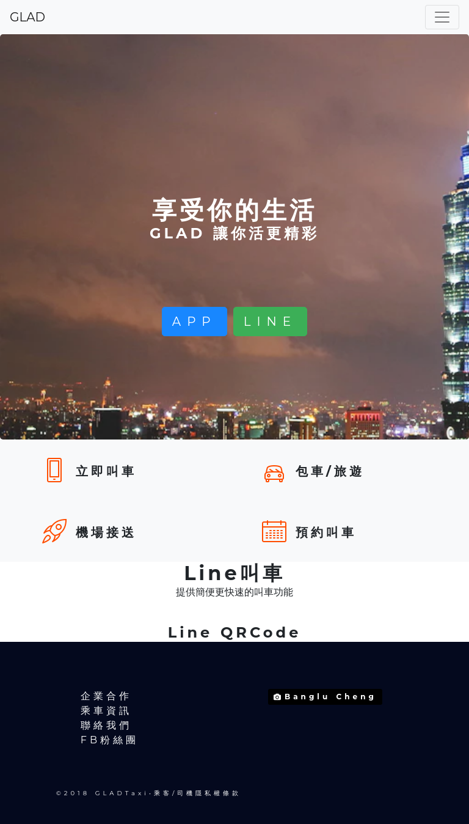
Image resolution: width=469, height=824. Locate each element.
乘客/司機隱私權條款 (197, 793)
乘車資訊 (106, 710)
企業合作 (106, 696)
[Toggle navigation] (442, 17)
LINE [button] (270, 321)
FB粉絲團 (110, 740)
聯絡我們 (106, 725)
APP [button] (194, 321)
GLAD (27, 17)
